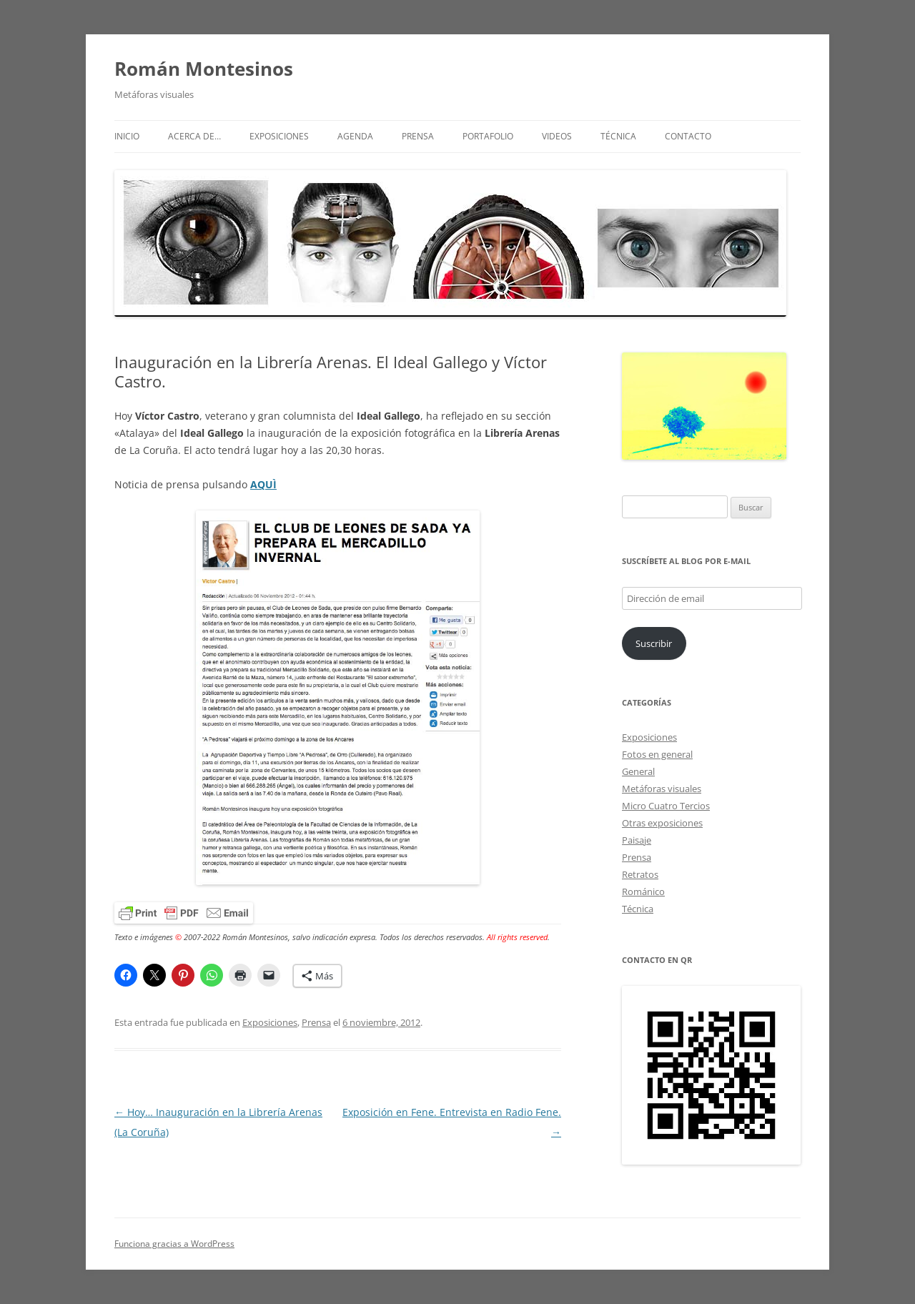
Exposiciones (279, 136)
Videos (557, 136)
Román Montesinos (203, 69)
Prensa (418, 136)
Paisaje (636, 840)
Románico (643, 891)
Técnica (618, 136)
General (638, 771)
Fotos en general (657, 754)
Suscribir (653, 643)
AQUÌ (263, 484)
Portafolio (488, 136)
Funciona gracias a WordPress (174, 1244)
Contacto (688, 136)
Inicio (126, 136)
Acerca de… (194, 136)
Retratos (640, 874)
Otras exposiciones (662, 822)
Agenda (355, 136)
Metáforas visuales (661, 788)
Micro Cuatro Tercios (666, 805)
